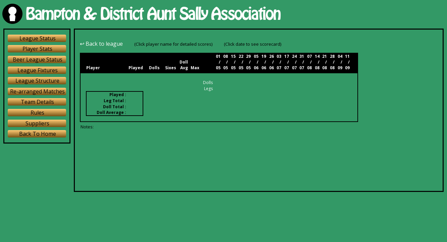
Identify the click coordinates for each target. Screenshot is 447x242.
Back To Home (37, 133)
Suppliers (37, 123)
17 (286, 56)
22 (241, 56)
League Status (37, 38)
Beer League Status (37, 59)
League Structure (37, 80)
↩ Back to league (101, 43)
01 (218, 56)
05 (256, 56)
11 (347, 56)
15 (233, 56)
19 (263, 56)
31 (301, 56)
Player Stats (37, 48)
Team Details (37, 102)
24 (294, 56)
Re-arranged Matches (37, 91)
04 (340, 56)
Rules (37, 112)
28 (332, 56)
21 (324, 56)
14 (317, 56)
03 (279, 56)
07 (309, 56)
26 (271, 56)
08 (225, 56)
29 (248, 56)
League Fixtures (37, 70)
